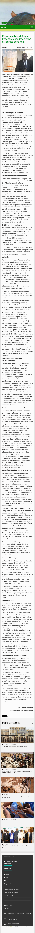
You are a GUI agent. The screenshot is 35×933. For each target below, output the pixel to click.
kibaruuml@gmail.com (13, 923)
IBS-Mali (11, 927)
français (28, 23)
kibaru (5, 47)
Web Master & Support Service (11, 889)
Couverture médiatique (9, 899)
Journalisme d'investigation (10, 902)
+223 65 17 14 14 (12, 919)
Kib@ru (3, 27)
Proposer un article (8, 905)
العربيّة (32, 23)
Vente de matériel (8, 895)
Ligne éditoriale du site (10, 861)
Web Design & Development (11, 892)
